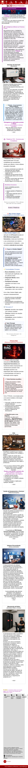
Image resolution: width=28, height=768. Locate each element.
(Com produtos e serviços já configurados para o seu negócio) (14, 473)
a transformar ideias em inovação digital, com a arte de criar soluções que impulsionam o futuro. (12, 691)
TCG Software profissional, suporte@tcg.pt (16, 766)
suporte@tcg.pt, (8, 755)
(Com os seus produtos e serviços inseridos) (14, 125)
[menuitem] (7, 696)
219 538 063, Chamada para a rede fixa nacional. (13, 757)
